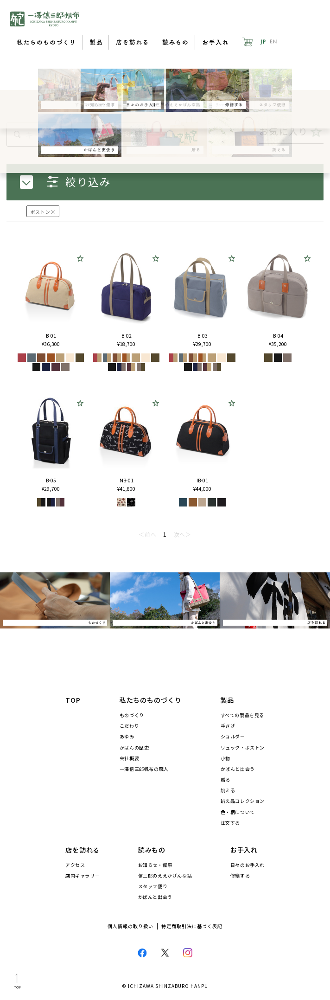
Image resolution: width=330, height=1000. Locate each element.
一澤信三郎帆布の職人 (144, 769)
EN (273, 41)
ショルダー (233, 736)
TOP (73, 700)
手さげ (228, 726)
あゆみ (127, 736)
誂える (228, 790)
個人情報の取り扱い (130, 926)
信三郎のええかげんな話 (165, 875)
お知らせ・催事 (155, 865)
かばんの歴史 (134, 747)
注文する (230, 823)
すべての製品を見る (242, 715)
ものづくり (132, 715)
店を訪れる (132, 42)
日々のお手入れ (247, 865)
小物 (225, 758)
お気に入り (291, 132)
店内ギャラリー (82, 875)
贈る (225, 779)
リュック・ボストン (243, 747)
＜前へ (147, 534)
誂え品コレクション (243, 801)
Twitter (165, 953)
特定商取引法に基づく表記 (191, 926)
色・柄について (238, 812)
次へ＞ (182, 534)
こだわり (129, 726)
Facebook (142, 952)
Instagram (187, 952)
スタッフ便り (153, 886)
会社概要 (129, 758)
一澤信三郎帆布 (44, 18)
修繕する (240, 875)
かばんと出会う (238, 769)
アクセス (75, 865)
